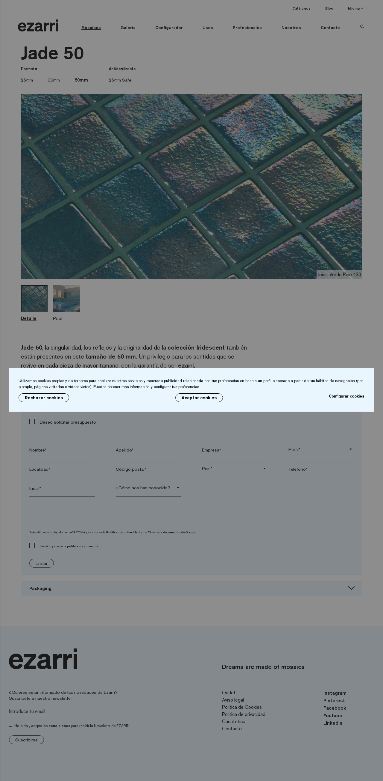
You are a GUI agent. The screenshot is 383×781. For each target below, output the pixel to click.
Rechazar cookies (44, 398)
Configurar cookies (346, 396)
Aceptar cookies (199, 398)
